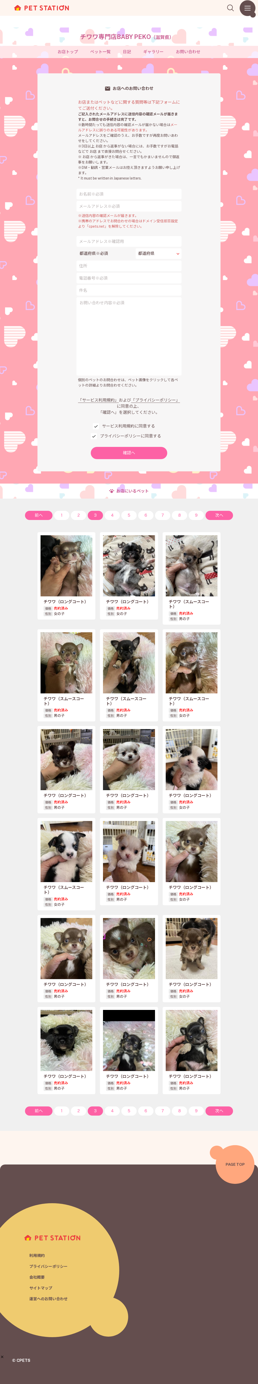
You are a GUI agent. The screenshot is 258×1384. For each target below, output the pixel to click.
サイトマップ (40, 1288)
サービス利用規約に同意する (128, 426)
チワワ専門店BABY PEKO (127, 37)
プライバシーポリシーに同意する (130, 436)
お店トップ (68, 51)
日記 (127, 51)
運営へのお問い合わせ (48, 1299)
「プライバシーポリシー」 (155, 400)
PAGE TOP (235, 1164)
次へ (219, 515)
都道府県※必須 (94, 253)
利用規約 (37, 1255)
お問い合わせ (188, 51)
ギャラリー (153, 51)
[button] (2, 1357)
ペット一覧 (100, 51)
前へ (39, 515)
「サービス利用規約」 (98, 400)
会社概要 (37, 1277)
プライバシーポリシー (48, 1266)
